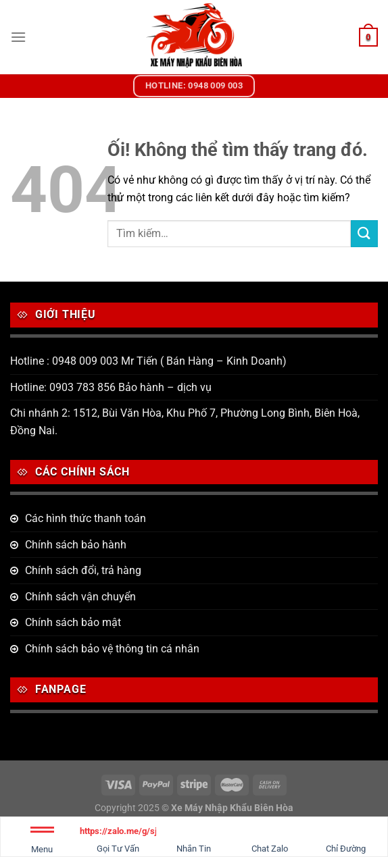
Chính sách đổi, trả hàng (83, 570)
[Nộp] (364, 233)
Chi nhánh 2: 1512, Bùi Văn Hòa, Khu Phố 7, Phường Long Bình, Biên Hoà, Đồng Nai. (185, 422)
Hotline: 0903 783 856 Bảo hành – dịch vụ (111, 387)
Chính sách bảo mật (73, 622)
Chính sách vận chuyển (80, 596)
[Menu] (18, 36)
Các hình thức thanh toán (85, 518)
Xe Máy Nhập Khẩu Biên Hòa (232, 808)
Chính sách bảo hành (75, 544)
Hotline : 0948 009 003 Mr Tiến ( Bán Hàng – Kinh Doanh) (148, 361)
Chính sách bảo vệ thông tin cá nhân (112, 648)
